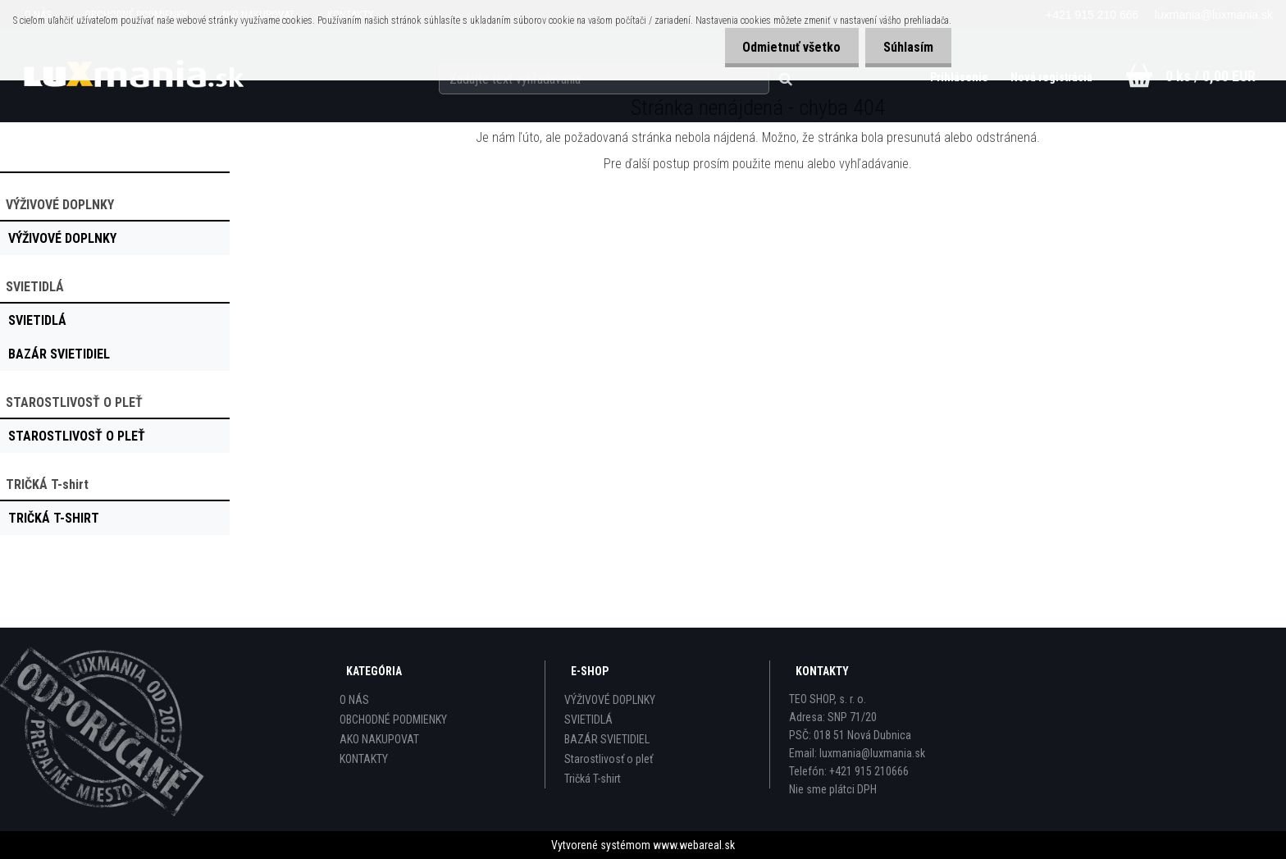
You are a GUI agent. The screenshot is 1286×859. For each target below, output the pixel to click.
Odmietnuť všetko (784, 47)
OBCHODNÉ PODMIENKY (393, 719)
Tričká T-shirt (592, 778)
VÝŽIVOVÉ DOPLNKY (609, 699)
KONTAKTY (364, 758)
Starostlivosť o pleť (608, 758)
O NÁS (354, 699)
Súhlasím (906, 47)
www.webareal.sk (694, 845)
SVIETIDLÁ (588, 719)
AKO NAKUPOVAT (379, 739)
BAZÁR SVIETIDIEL (607, 739)
